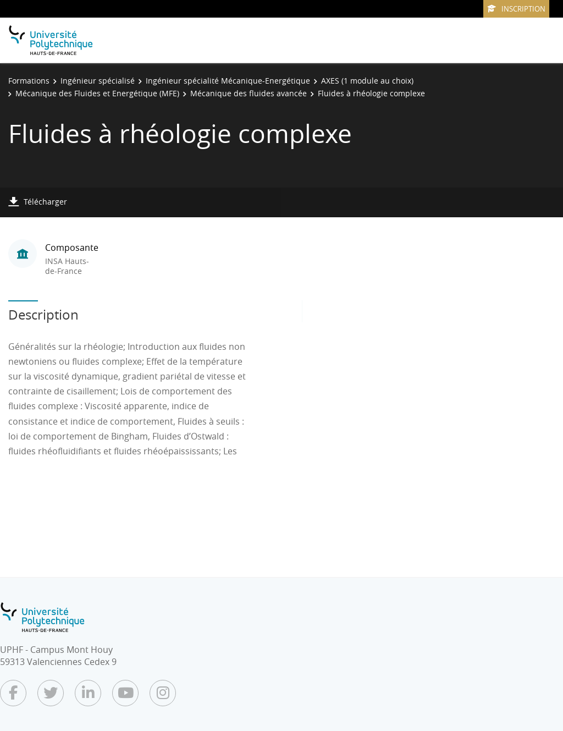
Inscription (516, 9)
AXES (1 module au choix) (367, 80)
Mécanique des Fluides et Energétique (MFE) (97, 93)
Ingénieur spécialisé (97, 80)
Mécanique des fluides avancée (248, 93)
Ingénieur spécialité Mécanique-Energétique (228, 80)
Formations (28, 80)
